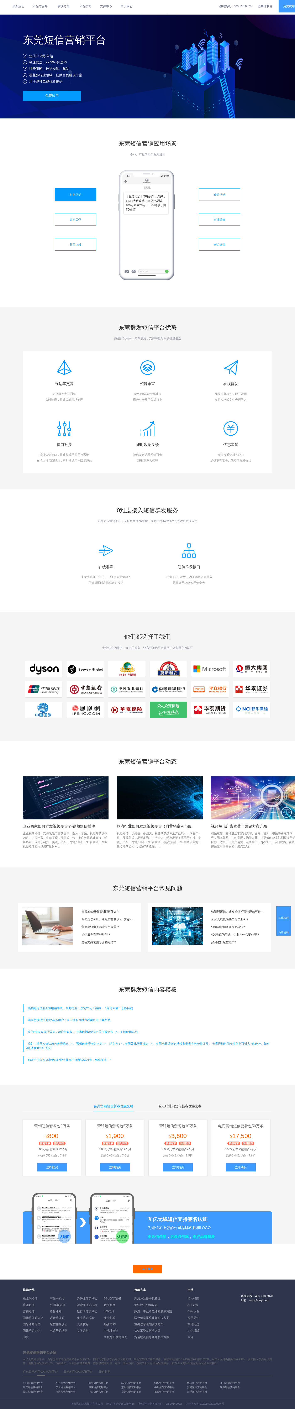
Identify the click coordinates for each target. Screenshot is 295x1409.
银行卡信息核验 (87, 1311)
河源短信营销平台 (230, 1387)
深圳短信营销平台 (99, 1382)
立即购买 (52, 1167)
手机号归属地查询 (115, 1337)
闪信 (26, 1337)
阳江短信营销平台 (33, 1391)
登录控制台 (265, 6)
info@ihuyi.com (259, 1300)
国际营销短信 (31, 1330)
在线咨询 (284, 917)
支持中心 (106, 6)
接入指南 (193, 1298)
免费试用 (52, 95)
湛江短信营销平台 (33, 1387)
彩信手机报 (57, 1298)
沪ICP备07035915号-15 (120, 1403)
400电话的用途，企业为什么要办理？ (235, 934)
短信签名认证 (58, 1324)
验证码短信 (30, 1298)
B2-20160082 (173, 1403)
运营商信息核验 (87, 1305)
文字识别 (83, 1330)
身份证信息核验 (87, 1298)
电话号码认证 (58, 1330)
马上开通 (147, 1269)
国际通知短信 (31, 1324)
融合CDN (110, 1324)
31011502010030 (210, 1403)
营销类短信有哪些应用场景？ (100, 927)
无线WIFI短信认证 (146, 1305)
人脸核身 (83, 1324)
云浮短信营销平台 (197, 1391)
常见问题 (193, 1324)
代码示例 (193, 1311)
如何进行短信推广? (223, 942)
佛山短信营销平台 (197, 1382)
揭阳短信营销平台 (164, 1391)
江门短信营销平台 (230, 1382)
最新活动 (18, 6)
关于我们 (126, 6)
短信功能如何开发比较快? (228, 927)
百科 (190, 1337)
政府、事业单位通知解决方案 (153, 1311)
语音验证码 (57, 1317)
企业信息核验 (85, 1317)
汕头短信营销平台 (164, 1382)
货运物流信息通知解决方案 (151, 1337)
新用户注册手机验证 (147, 1298)
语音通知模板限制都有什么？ (100, 911)
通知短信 (29, 1305)
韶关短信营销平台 (66, 1382)
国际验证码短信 (33, 1317)
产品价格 (85, 6)
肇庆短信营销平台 (99, 1387)
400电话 (109, 1311)
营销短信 (29, 1311)
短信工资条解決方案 (147, 1330)
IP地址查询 (111, 1330)
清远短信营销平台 (66, 1391)
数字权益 (110, 1305)
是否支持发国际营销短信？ (98, 942)
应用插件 (193, 1317)
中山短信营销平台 (99, 1391)
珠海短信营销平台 (131, 1382)
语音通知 (56, 1311)
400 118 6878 (243, 6)
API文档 (193, 1305)
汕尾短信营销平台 (197, 1387)
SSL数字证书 (112, 1298)
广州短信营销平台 (33, 1382)
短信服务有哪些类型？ (96, 934)
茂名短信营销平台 (66, 1387)
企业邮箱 (110, 1317)
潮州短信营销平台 (131, 1391)
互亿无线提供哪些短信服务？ (230, 919)
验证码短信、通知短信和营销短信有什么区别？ (238, 911)
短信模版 (193, 1330)
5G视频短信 (57, 1305)
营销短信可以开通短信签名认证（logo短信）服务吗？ (108, 919)
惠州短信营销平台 (131, 1387)
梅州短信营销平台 (164, 1387)
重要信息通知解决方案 (148, 1324)
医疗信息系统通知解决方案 (151, 1317)
